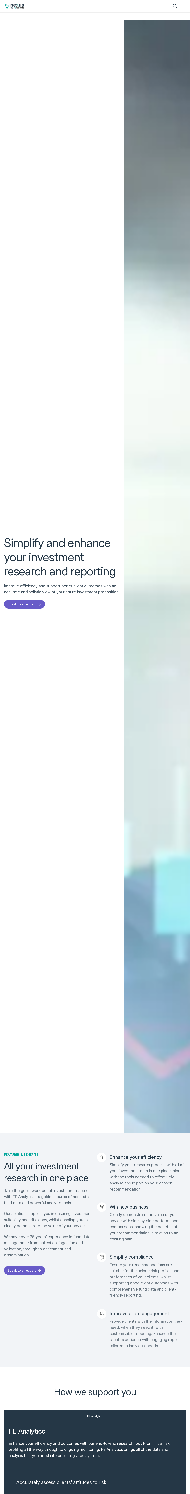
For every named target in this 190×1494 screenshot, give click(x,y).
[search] (175, 6)
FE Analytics (95, 1416)
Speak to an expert (24, 604)
